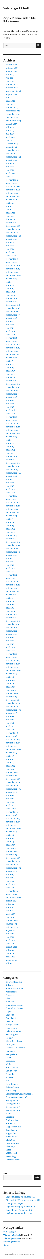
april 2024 (10, 101)
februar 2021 (11, 219)
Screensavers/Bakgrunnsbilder (20, 1094)
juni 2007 (10, 759)
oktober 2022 (12, 153)
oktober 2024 (12, 88)
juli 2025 (10, 74)
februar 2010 (11, 654)
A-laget (9, 985)
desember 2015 (13, 423)
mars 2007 (10, 769)
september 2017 (13, 354)
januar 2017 (11, 380)
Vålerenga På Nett (16, 8)
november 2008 (13, 703)
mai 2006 (10, 802)
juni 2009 (10, 680)
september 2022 (13, 157)
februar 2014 (11, 496)
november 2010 (13, 624)
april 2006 (10, 805)
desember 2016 (13, 384)
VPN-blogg (11, 1156)
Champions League (14, 1005)
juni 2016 (10, 404)
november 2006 (13, 782)
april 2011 (10, 608)
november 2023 (13, 114)
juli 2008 (10, 716)
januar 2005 (11, 855)
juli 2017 (9, 361)
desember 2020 (13, 226)
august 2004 (11, 871)
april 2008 (10, 726)
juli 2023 (10, 127)
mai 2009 (10, 683)
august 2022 (11, 160)
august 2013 (11, 515)
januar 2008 (11, 736)
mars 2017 (10, 374)
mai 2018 (10, 328)
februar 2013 (11, 535)
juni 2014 (10, 483)
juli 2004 (10, 874)
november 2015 (13, 427)
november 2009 (13, 664)
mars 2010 (10, 650)
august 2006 (11, 792)
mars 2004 (11, 887)
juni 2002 (10, 934)
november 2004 (13, 861)
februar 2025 (12, 84)
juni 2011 (10, 601)
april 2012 (10, 568)
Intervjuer (10, 1044)
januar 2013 (11, 539)
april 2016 (10, 410)
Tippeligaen (11, 1130)
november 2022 (13, 150)
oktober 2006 (12, 785)
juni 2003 (10, 907)
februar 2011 (11, 614)
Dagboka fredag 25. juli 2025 (19, 1213)
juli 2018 (9, 321)
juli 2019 (10, 282)
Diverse (9, 1021)
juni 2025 (10, 78)
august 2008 (11, 713)
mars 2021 (10, 216)
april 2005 (10, 845)
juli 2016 (10, 400)
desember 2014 (13, 463)
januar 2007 (11, 776)
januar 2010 (11, 657)
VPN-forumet (9, 1232)
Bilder (8, 998)
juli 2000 (10, 950)
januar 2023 (11, 147)
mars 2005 (11, 848)
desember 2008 (13, 700)
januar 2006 (11, 815)
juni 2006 (10, 799)
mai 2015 (10, 446)
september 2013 (13, 512)
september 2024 (13, 91)
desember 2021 (13, 186)
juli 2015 (9, 440)
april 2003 (10, 914)
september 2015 (13, 433)
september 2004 (13, 868)
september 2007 (13, 749)
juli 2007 (10, 756)
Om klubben (11, 1071)
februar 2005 (12, 851)
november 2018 (13, 308)
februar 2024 (12, 107)
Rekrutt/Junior (12, 1087)
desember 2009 (13, 660)
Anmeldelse (11, 992)
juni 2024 (10, 97)
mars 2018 (10, 334)
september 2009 (13, 670)
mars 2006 (11, 808)
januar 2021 (11, 222)
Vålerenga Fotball (11, 1235)
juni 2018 (10, 325)
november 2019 (13, 269)
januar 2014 (11, 499)
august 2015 (11, 436)
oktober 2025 (12, 68)
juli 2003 (10, 904)
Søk (5, 1173)
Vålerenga (10, 1146)
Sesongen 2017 (13, 1107)
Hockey (9, 1038)
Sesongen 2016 (13, 1104)
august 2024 (11, 94)
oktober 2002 (12, 927)
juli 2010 (9, 637)
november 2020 (13, 229)
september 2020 (13, 236)
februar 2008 (12, 733)
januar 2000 (11, 960)
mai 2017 (10, 367)
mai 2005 (10, 841)
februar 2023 (12, 143)
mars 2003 (10, 917)
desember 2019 (13, 265)
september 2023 (13, 120)
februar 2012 (11, 575)
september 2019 (13, 275)
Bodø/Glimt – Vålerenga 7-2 (19, 1210)
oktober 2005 (12, 825)
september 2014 (13, 473)
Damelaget (11, 1018)
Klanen (6, 1245)
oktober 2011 (12, 588)
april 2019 (10, 292)
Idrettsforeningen (14, 1041)
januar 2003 (11, 924)
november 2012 (13, 545)
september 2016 (13, 394)
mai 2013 (10, 525)
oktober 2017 (12, 351)
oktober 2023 (12, 117)
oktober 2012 (12, 548)
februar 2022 (12, 180)
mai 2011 (10, 604)
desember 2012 (13, 542)
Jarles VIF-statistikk (15, 1048)
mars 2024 (11, 104)
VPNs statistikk (13, 1159)
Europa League (12, 1025)
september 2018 (13, 315)
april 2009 (10, 687)
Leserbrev (10, 1061)
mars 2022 (11, 176)
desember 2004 (13, 858)
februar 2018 (11, 338)
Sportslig (10, 1117)
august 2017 (11, 357)
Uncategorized (12, 1143)
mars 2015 (10, 453)
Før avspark (11, 1028)
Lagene (9, 1057)
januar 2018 (11, 341)
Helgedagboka (12, 1034)
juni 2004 (10, 878)
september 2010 (13, 631)
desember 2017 (13, 344)
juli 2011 (9, 598)
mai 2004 (10, 881)
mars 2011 (10, 611)
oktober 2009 (12, 667)
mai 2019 (10, 288)
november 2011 (13, 585)
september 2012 (13, 552)
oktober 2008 (12, 706)
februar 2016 (11, 417)
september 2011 (13, 591)
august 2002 (11, 930)
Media (8, 1064)
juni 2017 (10, 364)
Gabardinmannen (14, 1031)
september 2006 (13, 789)
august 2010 (11, 634)
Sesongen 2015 (13, 1100)
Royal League (12, 1090)
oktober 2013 (12, 509)
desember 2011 (12, 581)
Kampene (10, 1051)
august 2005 (11, 831)
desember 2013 (13, 502)
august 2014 (11, 476)
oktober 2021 (12, 193)
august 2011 (11, 594)
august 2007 (11, 752)
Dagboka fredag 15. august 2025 (20, 1207)
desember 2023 (13, 111)
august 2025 (11, 71)
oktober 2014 (12, 469)
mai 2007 (10, 762)
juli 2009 (10, 677)
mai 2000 (10, 953)
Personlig (10, 1074)
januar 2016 (11, 420)
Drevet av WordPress (26, 1254)
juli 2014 (9, 479)
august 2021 (11, 199)
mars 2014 (10, 492)
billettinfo (10, 1001)
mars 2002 (11, 943)
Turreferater (11, 1136)
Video (8, 1150)
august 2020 (11, 239)
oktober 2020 (12, 232)
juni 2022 (10, 167)
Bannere (10, 995)
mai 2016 (10, 407)
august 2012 (11, 555)
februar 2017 (11, 377)
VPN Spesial (11, 1153)
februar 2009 (12, 693)
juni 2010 (10, 641)
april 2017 (10, 371)
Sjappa (9, 1113)
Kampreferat (12, 1054)
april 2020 (10, 252)
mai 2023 (10, 134)
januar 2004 (11, 894)
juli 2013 (9, 519)
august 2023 (11, 124)
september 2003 (13, 897)
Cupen (9, 1011)
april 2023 (10, 137)
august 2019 (11, 278)
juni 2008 (10, 720)
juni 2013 (10, 522)
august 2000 (11, 947)
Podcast (9, 1077)
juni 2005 (10, 838)
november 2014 (13, 466)
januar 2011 (11, 618)
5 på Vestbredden (14, 982)
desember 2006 (13, 779)
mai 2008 (10, 723)
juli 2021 (9, 203)
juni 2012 (10, 562)
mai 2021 (10, 209)
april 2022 (10, 173)
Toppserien (11, 1133)
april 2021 (10, 213)
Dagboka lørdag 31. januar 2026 (20, 1197)
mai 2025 (10, 81)
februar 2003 (12, 920)
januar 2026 (11, 64)
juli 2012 (9, 558)
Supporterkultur (13, 1127)
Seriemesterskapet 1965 (17, 1097)
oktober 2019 (12, 272)
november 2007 (13, 743)
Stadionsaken (12, 1120)
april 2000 (10, 957)
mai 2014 (10, 486)
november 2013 (13, 506)
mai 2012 (10, 565)
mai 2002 (10, 937)
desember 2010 (13, 621)
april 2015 (10, 450)
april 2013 (10, 529)
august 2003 (11, 901)
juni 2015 (10, 443)
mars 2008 (11, 729)
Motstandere (12, 1067)
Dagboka (10, 1015)
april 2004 (10, 884)
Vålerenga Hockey (11, 1242)
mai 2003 (10, 910)
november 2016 (13, 387)
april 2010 (10, 647)
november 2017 (13, 348)
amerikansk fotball (14, 988)
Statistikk (10, 1123)
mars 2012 (10, 571)
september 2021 (13, 196)
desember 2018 (13, 305)
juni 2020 (10, 246)
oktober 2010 (12, 627)
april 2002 (10, 940)
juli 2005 (10, 835)
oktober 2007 (12, 746)
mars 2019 (10, 295)
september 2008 (13, 710)
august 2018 (11, 318)
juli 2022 (10, 163)
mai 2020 (10, 249)
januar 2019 (11, 301)
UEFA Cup (10, 1140)
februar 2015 (11, 456)
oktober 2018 (12, 311)
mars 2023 (10, 140)
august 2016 (11, 397)
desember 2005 (13, 818)
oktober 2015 (12, 430)
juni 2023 (10, 130)
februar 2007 (12, 772)
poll (7, 1080)
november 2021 (13, 190)
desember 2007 (13, 739)
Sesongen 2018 (13, 1110)
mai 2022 (10, 170)
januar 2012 (11, 578)
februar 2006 (12, 812)
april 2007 (10, 766)
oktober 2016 (12, 390)
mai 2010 (10, 644)
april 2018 (10, 331)
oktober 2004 (12, 864)
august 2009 (11, 673)
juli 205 (9, 963)
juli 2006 (10, 795)
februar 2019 (11, 298)
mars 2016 (10, 413)
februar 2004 (12, 891)
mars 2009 (11, 690)
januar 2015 (11, 460)
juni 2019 (10, 285)
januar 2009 (11, 697)
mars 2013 (10, 532)
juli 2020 (10, 242)
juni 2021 (10, 206)
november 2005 (13, 822)
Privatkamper (12, 1084)
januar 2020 (11, 262)
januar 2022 (11, 183)
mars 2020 (11, 255)
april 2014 (10, 489)
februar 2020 (12, 259)
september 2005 (13, 828)
